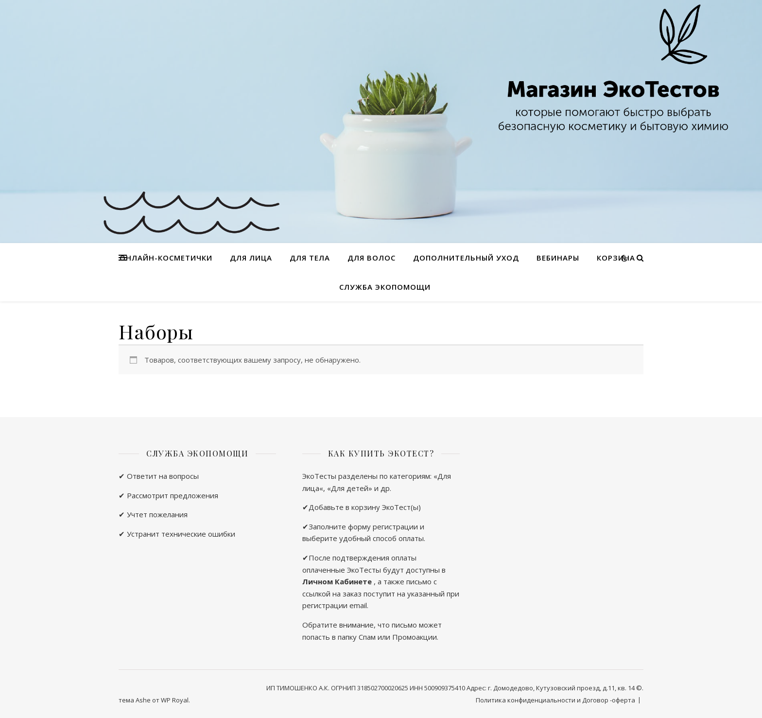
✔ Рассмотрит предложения (168, 495)
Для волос (371, 258)
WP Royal (175, 700)
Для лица (251, 258)
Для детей (349, 488)
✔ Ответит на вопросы (159, 476)
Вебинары (558, 258)
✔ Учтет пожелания (153, 514)
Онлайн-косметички (166, 258)
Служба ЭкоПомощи (385, 287)
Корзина (616, 258)
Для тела (310, 258)
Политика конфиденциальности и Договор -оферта (555, 700)
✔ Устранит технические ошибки (177, 534)
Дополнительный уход (466, 258)
